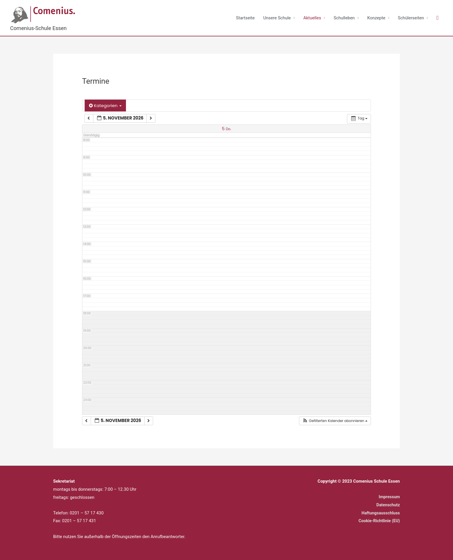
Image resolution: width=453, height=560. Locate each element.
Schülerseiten (411, 17)
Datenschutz (388, 505)
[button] (438, 18)
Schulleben (344, 17)
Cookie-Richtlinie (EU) (378, 521)
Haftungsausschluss (380, 513)
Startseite (245, 17)
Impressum (389, 497)
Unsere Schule (277, 17)
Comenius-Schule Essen (39, 28)
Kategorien (105, 106)
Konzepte (376, 17)
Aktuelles (312, 17)
